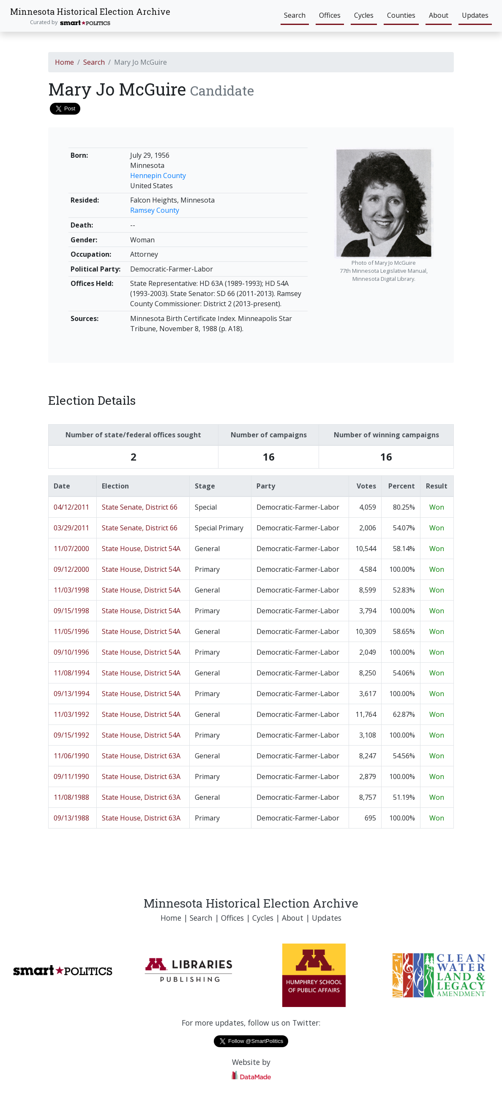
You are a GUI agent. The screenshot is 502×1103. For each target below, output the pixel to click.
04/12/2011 (71, 507)
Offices (330, 15)
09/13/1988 (71, 818)
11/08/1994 (71, 673)
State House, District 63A (141, 755)
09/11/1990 (71, 776)
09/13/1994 (71, 693)
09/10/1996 (71, 652)
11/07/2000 (71, 548)
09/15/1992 (71, 735)
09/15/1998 (71, 610)
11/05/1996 (71, 631)
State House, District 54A (141, 548)
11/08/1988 (71, 797)
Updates (475, 15)
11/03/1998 (71, 590)
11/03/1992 (71, 714)
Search (295, 15)
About (438, 15)
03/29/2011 (71, 527)
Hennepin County (158, 175)
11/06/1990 (71, 755)
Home (64, 62)
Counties (401, 15)
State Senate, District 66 (139, 507)
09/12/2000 (71, 569)
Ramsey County (154, 210)
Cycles (364, 15)
